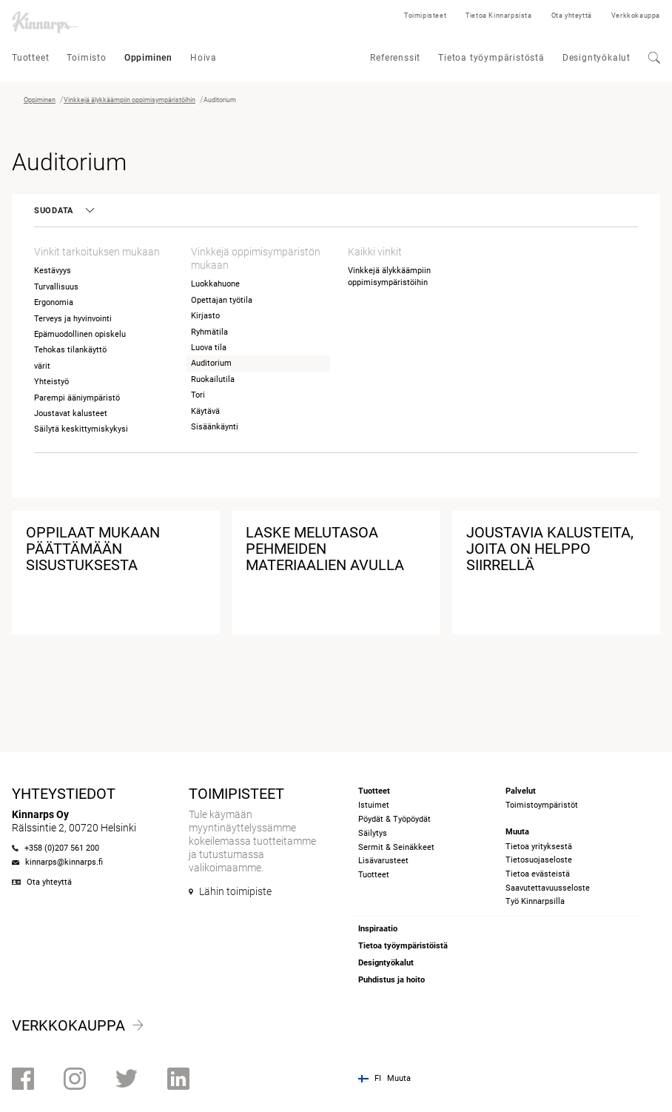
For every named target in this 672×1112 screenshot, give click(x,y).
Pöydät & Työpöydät (394, 819)
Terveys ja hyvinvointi (73, 319)
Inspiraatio (377, 929)
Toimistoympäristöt (541, 805)
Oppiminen (148, 58)
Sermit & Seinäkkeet (396, 847)
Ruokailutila (213, 379)
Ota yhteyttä (571, 15)
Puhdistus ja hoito (391, 980)
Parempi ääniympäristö (77, 398)
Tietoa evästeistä (537, 874)
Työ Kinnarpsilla (535, 901)
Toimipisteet (425, 15)
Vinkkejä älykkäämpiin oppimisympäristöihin (129, 100)
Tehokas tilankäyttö (70, 350)
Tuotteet (30, 58)
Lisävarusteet (383, 860)
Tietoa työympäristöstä (491, 58)
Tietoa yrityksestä (538, 846)
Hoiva (203, 58)
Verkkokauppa (635, 15)
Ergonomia (53, 302)
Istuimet (373, 805)
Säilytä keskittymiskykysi (81, 429)
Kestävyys (52, 270)
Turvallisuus (56, 287)
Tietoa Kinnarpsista (498, 15)
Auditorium (211, 363)
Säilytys (372, 833)
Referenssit (395, 58)
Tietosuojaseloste (538, 860)
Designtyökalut (596, 58)
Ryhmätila (209, 332)
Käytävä (205, 411)
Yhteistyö (51, 381)
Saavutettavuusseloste (547, 888)
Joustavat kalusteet (70, 413)
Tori (198, 395)
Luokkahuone (215, 284)
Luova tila (208, 347)
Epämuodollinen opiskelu (80, 334)
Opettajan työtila (221, 300)
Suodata (63, 210)
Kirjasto (205, 316)
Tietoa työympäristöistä (403, 946)
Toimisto (86, 58)
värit (42, 366)
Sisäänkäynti (214, 427)
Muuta (399, 1078)
